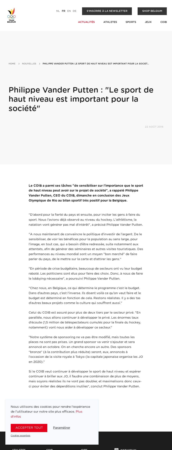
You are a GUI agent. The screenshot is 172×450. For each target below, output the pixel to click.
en (69, 11)
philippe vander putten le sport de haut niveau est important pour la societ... (96, 64)
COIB (163, 22)
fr (63, 11)
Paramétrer (61, 427)
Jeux (148, 22)
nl (58, 11)
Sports (131, 22)
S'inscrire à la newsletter (107, 11)
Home (12, 64)
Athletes (110, 22)
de (74, 11)
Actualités (86, 22)
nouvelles (29, 64)
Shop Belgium (152, 11)
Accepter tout (29, 427)
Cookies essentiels (20, 436)
